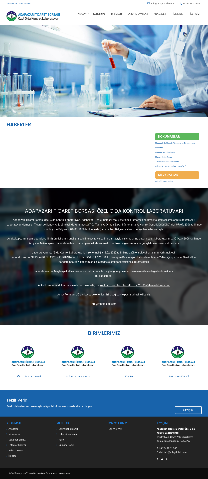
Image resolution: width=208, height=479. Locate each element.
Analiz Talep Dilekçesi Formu (167, 162)
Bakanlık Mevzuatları (164, 181)
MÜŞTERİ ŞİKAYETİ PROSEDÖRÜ (170, 166)
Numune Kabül (179, 376)
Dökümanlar (25, 3)
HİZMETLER (178, 13)
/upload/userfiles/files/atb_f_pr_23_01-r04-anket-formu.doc (135, 285)
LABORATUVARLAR (138, 13)
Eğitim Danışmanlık (29, 376)
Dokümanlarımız (17, 439)
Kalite (129, 376)
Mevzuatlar (12, 3)
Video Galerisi (16, 450)
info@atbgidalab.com (162, 3)
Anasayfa (14, 428)
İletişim (188, 402)
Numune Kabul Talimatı (165, 152)
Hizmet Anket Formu (163, 157)
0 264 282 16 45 (191, 3)
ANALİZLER (160, 13)
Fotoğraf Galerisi (17, 444)
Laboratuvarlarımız (79, 376)
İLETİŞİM (194, 13)
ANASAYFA (83, 13)
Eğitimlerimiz (115, 428)
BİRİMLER (116, 13)
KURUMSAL (99, 13)
